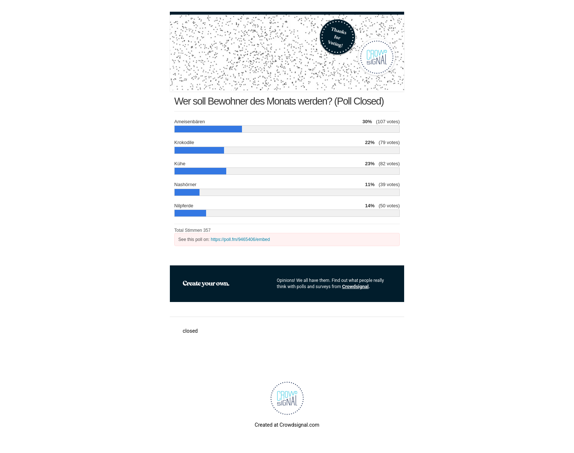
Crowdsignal (355, 286)
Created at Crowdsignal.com (287, 425)
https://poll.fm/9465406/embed (240, 239)
